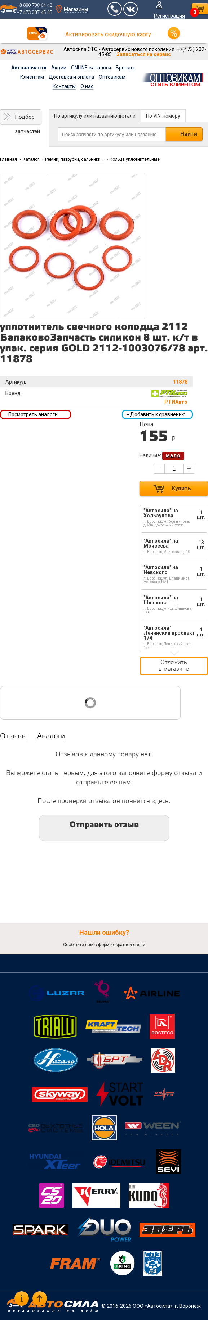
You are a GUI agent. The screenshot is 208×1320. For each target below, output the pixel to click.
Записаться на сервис (143, 54)
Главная (8, 159)
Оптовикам (112, 77)
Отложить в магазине (174, 666)
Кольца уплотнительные (135, 159)
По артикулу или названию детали (95, 116)
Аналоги (51, 736)
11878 (180, 382)
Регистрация (169, 16)
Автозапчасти (29, 68)
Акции (58, 68)
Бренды (125, 68)
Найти (188, 134)
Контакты (64, 86)
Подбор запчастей (27, 119)
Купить (181, 488)
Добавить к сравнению (156, 414)
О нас (86, 86)
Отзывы (13, 736)
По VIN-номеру (163, 116)
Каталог (31, 159)
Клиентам (32, 77)
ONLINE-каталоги (91, 68)
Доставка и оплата (71, 77)
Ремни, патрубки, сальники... (74, 159)
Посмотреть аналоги (33, 414)
